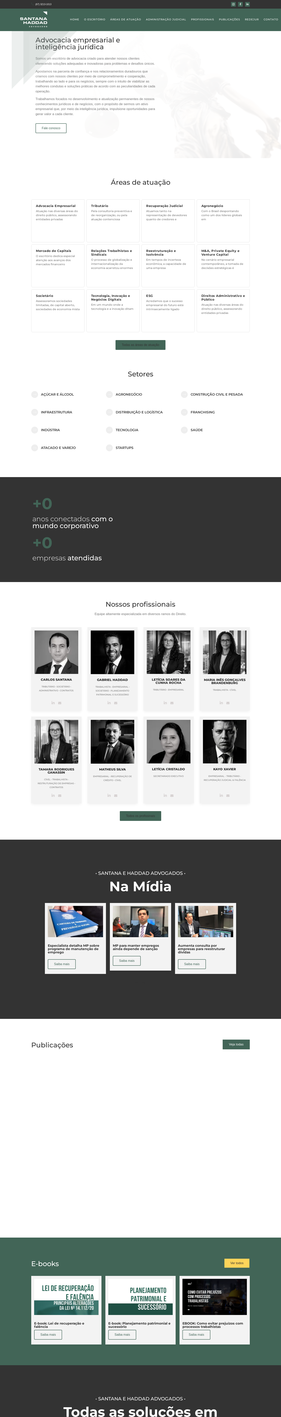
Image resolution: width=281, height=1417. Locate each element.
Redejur (252, 19)
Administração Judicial (166, 19)
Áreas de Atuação (125, 19)
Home (74, 19)
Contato (271, 19)
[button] (140, 345)
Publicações (229, 19)
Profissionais (202, 19)
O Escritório (94, 19)
